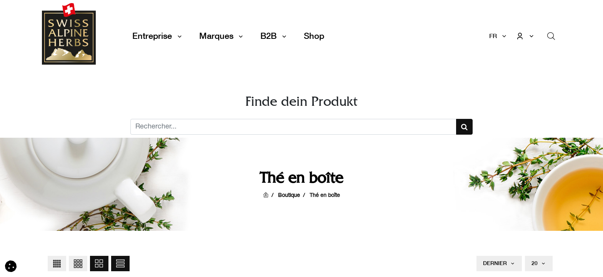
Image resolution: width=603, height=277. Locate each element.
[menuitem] (314, 36)
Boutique (289, 196)
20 (535, 263)
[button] (57, 263)
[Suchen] (464, 127)
